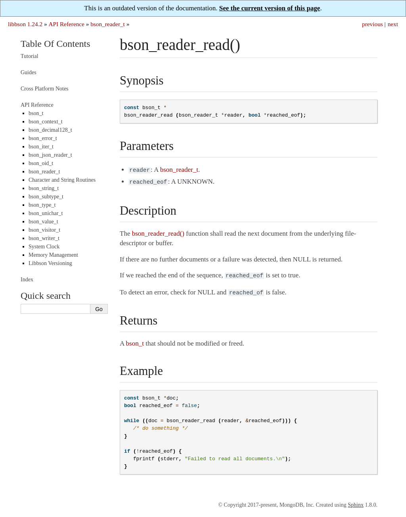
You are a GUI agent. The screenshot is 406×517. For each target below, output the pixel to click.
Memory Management (53, 255)
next (393, 24)
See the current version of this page (269, 8)
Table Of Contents (55, 43)
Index (27, 280)
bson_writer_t (44, 238)
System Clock (44, 247)
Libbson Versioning (50, 263)
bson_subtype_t (46, 197)
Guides (28, 72)
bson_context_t (46, 122)
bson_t (36, 113)
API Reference (66, 24)
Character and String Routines (62, 180)
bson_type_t (42, 205)
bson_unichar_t (46, 213)
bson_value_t (43, 222)
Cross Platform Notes (45, 89)
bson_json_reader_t (50, 155)
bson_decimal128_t (50, 130)
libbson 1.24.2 (25, 24)
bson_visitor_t (44, 230)
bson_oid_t (41, 163)
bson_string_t (44, 188)
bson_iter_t (41, 147)
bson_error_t (43, 138)
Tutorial (29, 56)
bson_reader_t (107, 24)
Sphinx (356, 502)
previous (372, 24)
